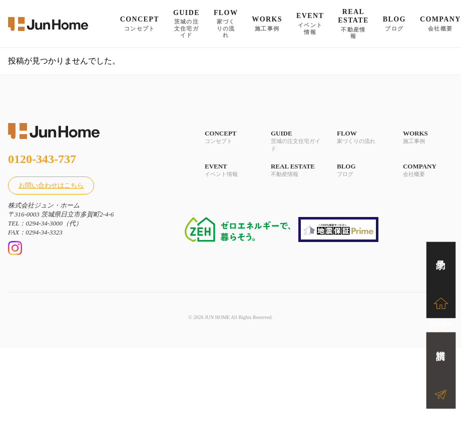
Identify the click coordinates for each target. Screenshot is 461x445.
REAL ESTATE (296, 170)
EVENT (230, 170)
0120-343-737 (42, 159)
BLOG (362, 170)
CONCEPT (230, 137)
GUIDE (296, 141)
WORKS (428, 137)
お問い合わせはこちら (51, 185)
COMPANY (428, 170)
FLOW (362, 137)
